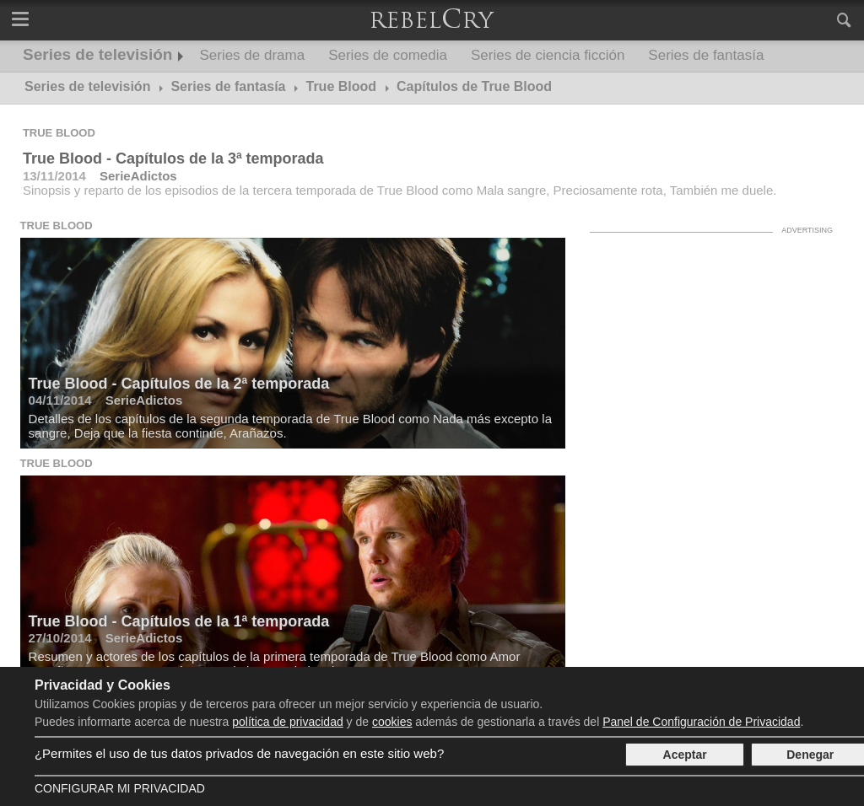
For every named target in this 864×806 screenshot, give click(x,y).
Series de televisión (97, 54)
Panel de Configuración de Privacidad (701, 721)
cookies (392, 721)
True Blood (59, 132)
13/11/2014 (54, 176)
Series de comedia (387, 55)
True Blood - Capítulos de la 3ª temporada (173, 158)
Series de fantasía (706, 55)
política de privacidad (287, 721)
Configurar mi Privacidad (120, 788)
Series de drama (252, 55)
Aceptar (685, 754)
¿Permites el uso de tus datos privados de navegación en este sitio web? (239, 753)
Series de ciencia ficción (547, 55)
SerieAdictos (138, 176)
